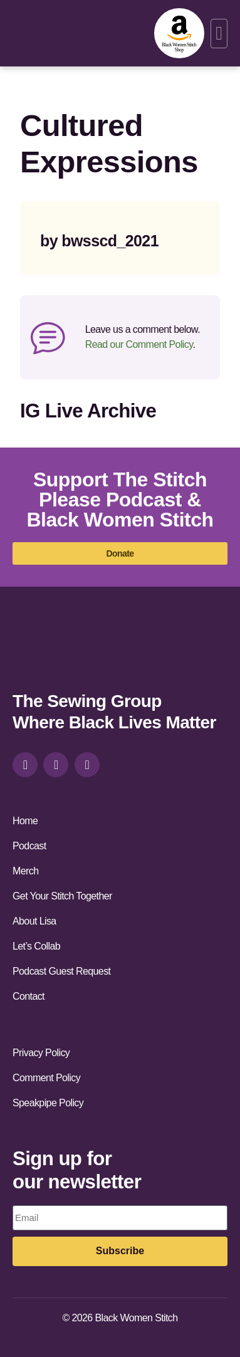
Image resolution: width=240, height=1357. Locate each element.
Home (25, 820)
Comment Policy (46, 1077)
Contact (28, 996)
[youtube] (87, 764)
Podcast (29, 846)
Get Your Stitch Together (62, 896)
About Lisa (34, 921)
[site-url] (46, 651)
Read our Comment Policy (139, 344)
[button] (219, 33)
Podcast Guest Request (61, 971)
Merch (25, 871)
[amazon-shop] (179, 33)
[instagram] (25, 764)
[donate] (120, 553)
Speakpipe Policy (48, 1103)
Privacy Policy (41, 1052)
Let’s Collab (36, 946)
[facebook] (55, 764)
